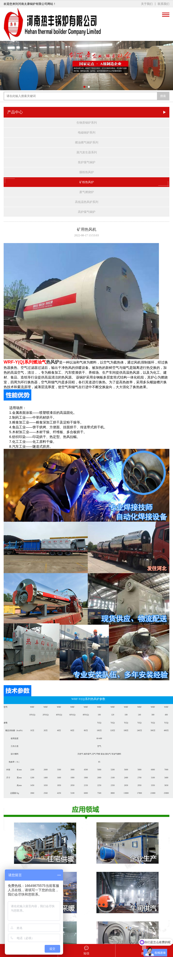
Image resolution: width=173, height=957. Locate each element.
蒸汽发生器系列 (86, 152)
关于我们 (147, 3)
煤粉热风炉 (86, 172)
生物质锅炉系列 (86, 122)
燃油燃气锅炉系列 (86, 142)
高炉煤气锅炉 (86, 212)
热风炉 (52, 362)
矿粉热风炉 (86, 182)
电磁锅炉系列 (86, 132)
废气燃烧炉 (86, 192)
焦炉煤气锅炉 (86, 162)
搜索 (163, 96)
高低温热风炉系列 (86, 202)
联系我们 (163, 3)
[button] (84, 87)
